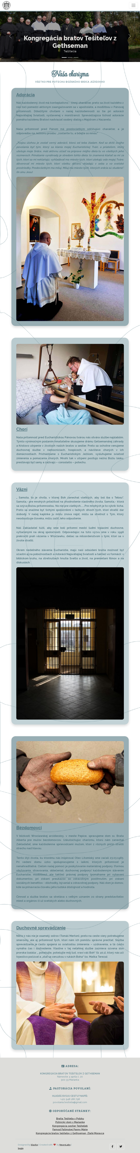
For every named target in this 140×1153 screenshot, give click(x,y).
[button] (112, 1147)
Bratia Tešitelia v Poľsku (70, 1118)
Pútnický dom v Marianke (70, 1122)
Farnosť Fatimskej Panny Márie (70, 1129)
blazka (34, 1145)
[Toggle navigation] (133, 5)
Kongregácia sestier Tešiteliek (70, 1125)
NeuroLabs (65, 1145)
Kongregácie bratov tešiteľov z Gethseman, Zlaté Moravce (70, 1133)
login (20, 1148)
